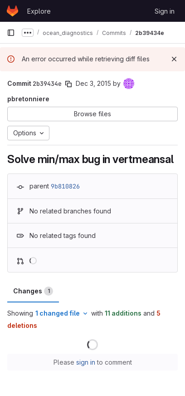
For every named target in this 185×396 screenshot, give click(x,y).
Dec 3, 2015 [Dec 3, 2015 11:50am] (93, 83)
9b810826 (65, 186)
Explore (39, 11)
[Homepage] (12, 11)
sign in (85, 362)
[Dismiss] (174, 59)
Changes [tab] (33, 291)
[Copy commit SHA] (68, 84)
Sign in (165, 11)
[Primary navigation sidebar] (11, 32)
